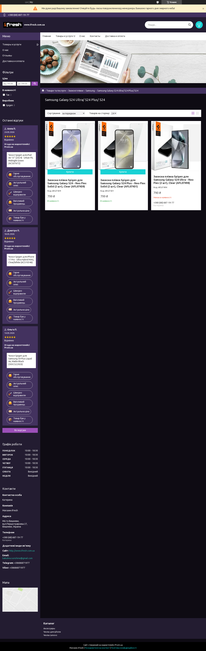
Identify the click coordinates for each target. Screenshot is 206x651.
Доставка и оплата (115, 36)
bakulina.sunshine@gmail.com (17, 558)
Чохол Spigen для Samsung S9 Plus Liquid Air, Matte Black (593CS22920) (20, 360)
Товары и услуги (64, 36)
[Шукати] (189, 24)
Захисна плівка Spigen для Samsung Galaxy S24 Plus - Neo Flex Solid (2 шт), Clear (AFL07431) (122, 183)
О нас (82, 36)
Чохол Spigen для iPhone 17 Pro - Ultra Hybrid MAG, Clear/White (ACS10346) (21, 259)
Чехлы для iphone (52, 632)
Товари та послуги (56, 90)
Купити (70, 172)
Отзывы (7, 55)
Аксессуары (49, 628)
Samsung (90, 90)
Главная (47, 36)
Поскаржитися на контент (97, 648)
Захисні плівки (75, 90)
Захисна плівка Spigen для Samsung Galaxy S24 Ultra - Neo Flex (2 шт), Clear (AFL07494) (173, 179)
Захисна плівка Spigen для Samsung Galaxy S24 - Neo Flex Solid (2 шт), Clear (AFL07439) (66, 183)
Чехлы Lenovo (50, 635)
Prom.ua (119, 645)
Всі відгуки (20, 430)
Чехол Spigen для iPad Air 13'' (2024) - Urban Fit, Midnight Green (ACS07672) (20, 159)
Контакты (95, 36)
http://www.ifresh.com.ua (22, 550)
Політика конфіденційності (124, 648)
